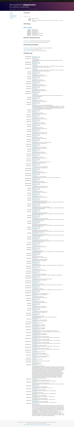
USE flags (15, 13)
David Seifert (34, 121)
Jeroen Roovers (34, 385)
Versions (15, 12)
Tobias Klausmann (34, 326)
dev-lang (25, 42)
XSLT (37, 424)
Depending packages (15, 16)
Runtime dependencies (15, 15)
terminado (28, 50)
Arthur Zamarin (34, 64)
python (28, 42)
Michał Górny (34, 83)
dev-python (15, 4)
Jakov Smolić (34, 141)
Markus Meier (34, 344)
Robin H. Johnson (34, 352)
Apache (31, 424)
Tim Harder (33, 350)
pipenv (28, 49)
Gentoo (25, 424)
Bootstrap (45, 424)
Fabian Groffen (34, 58)
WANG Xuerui (34, 131)
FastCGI (34, 424)
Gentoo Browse (61, 0)
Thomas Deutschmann (35, 332)
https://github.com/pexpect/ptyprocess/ (21, 9)
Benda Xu (33, 104)
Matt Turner (33, 244)
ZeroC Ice (42, 424)
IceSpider (49, 424)
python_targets (28, 27)
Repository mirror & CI (35, 56)
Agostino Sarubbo (34, 211)
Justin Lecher (34, 364)
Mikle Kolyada (34, 185)
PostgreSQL (28, 424)
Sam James (34, 78)
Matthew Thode (34, 315)
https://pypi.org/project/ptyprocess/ (33, 9)
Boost (39, 424)
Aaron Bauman (34, 282)
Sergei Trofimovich (35, 329)
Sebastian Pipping (34, 263)
